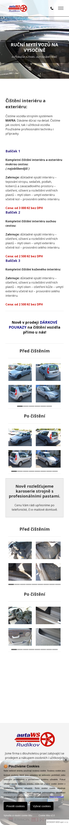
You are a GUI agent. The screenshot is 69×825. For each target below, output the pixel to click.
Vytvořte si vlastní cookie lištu (18, 815)
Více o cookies (57, 797)
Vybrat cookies (42, 806)
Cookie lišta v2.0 (47, 815)
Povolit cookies (15, 806)
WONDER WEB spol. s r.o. (57, 822)
